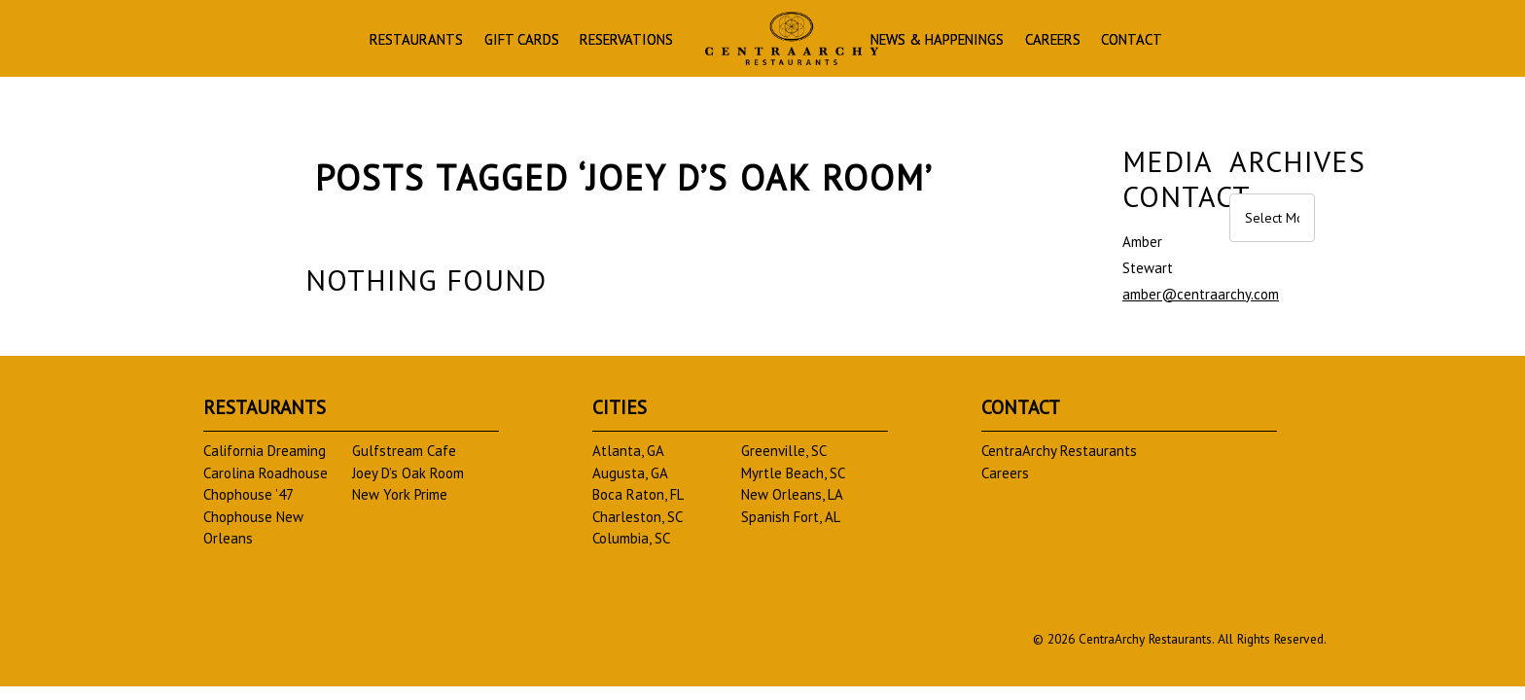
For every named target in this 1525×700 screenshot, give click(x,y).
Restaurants (323, 42)
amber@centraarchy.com (1200, 294)
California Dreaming (264, 450)
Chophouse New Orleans (253, 528)
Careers (1145, 42)
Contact (1246, 42)
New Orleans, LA (792, 494)
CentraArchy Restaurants (1059, 450)
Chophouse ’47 (248, 494)
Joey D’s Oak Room (408, 473)
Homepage (777, 40)
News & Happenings (998, 42)
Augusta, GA (630, 473)
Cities (619, 407)
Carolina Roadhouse (265, 473)
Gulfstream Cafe (404, 450)
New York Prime (399, 494)
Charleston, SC (637, 517)
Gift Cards (450, 42)
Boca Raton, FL (638, 494)
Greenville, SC (784, 450)
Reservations (581, 42)
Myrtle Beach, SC (793, 473)
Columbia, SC (631, 538)
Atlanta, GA (628, 450)
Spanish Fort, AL (790, 517)
